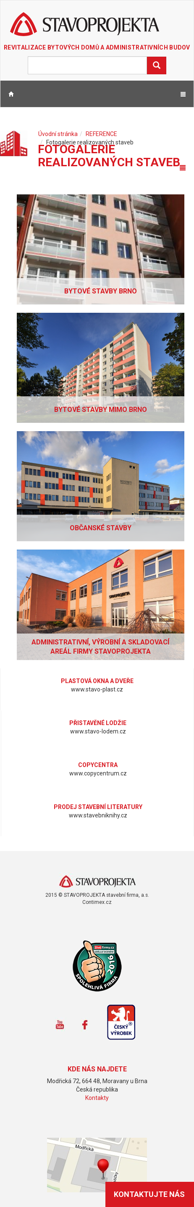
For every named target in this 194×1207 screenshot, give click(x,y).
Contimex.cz (97, 902)
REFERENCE (101, 134)
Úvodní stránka (58, 134)
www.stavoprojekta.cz (97, 882)
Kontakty (97, 1097)
